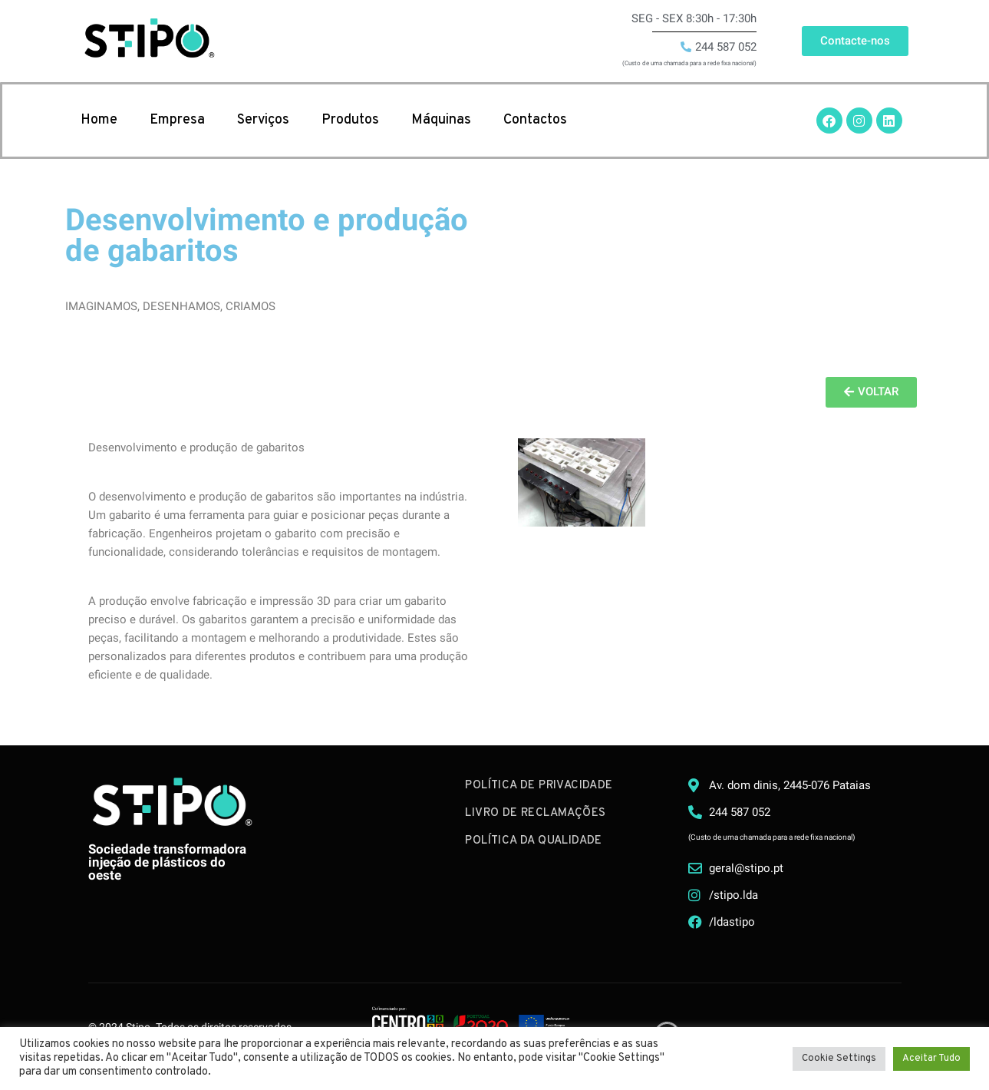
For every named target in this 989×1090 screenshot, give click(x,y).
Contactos (535, 120)
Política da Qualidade (533, 841)
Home (99, 120)
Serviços (263, 120)
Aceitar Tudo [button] (931, 1058)
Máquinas (441, 120)
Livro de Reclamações (535, 813)
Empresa (177, 120)
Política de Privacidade (538, 785)
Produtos (350, 120)
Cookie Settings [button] (839, 1058)
